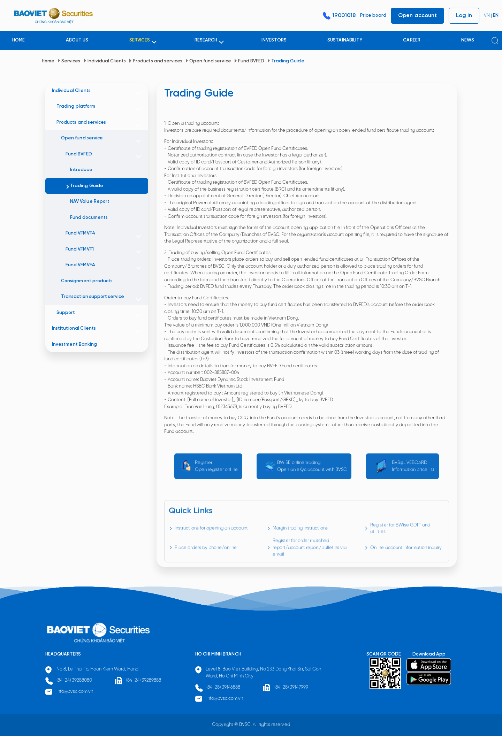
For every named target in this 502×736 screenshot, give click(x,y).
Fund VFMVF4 (80, 233)
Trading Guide (287, 61)
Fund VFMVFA (80, 265)
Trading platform (75, 106)
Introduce (81, 170)
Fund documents (88, 217)
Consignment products (87, 281)
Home (48, 61)
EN (496, 15)
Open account (417, 15)
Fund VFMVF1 (79, 249)
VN (487, 15)
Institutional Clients (74, 328)
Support (65, 312)
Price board (373, 15)
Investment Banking (74, 344)
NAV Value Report (89, 201)
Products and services (157, 61)
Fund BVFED (251, 61)
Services (70, 61)
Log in (464, 15)
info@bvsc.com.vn (74, 691)
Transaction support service (92, 296)
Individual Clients (107, 61)
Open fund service (210, 61)
